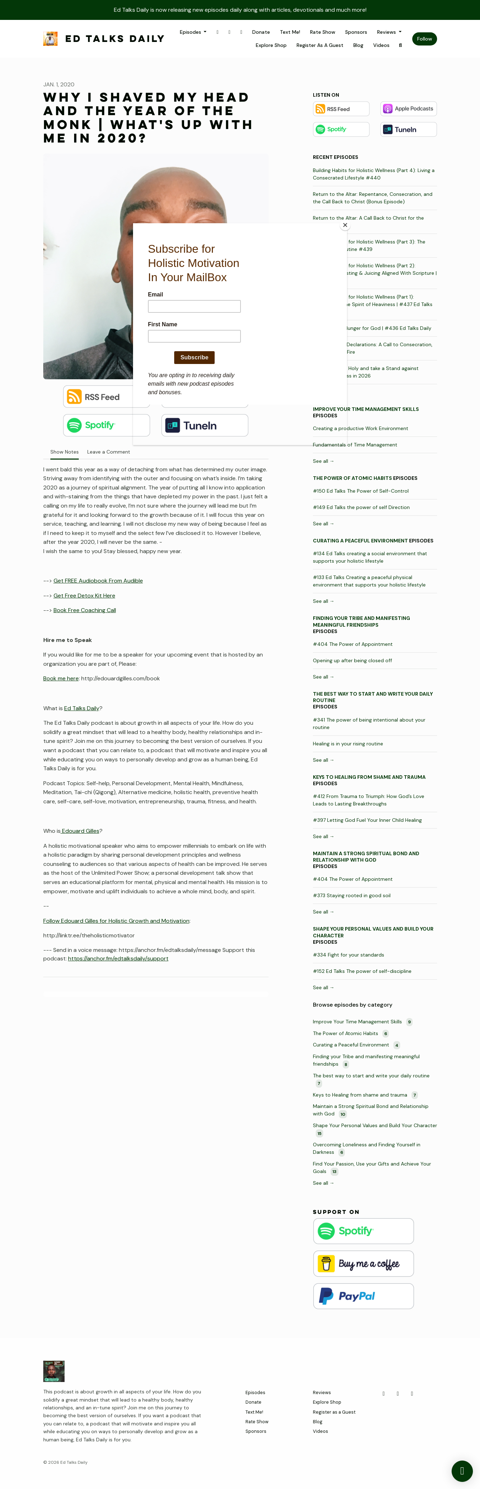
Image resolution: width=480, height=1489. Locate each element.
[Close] (345, 225)
